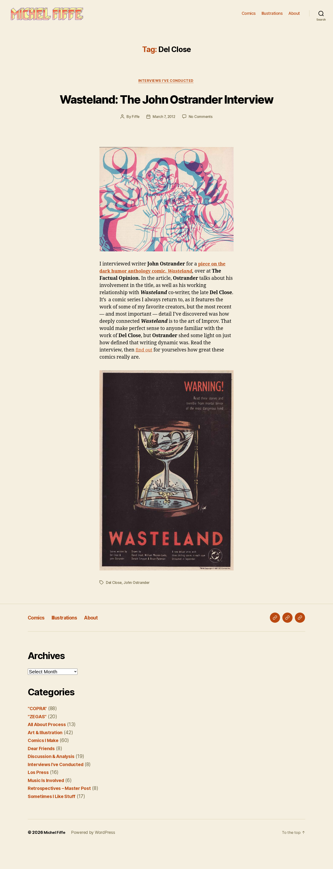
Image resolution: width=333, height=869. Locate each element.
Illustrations (272, 16)
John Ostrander (137, 606)
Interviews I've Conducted (167, 87)
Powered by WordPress (94, 856)
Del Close (114, 606)
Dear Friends (43, 772)
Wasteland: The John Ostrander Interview (166, 113)
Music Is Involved (48, 804)
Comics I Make (45, 764)
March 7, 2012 (164, 140)
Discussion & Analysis (53, 780)
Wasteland (186, 295)
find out (145, 373)
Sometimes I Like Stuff (54, 820)
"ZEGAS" (38, 740)
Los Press (39, 796)
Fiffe (135, 140)
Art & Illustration (47, 756)
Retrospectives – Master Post (62, 812)
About (294, 16)
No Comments (201, 140)
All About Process (48, 748)
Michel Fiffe (55, 856)
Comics (249, 16)
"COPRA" (38, 732)
